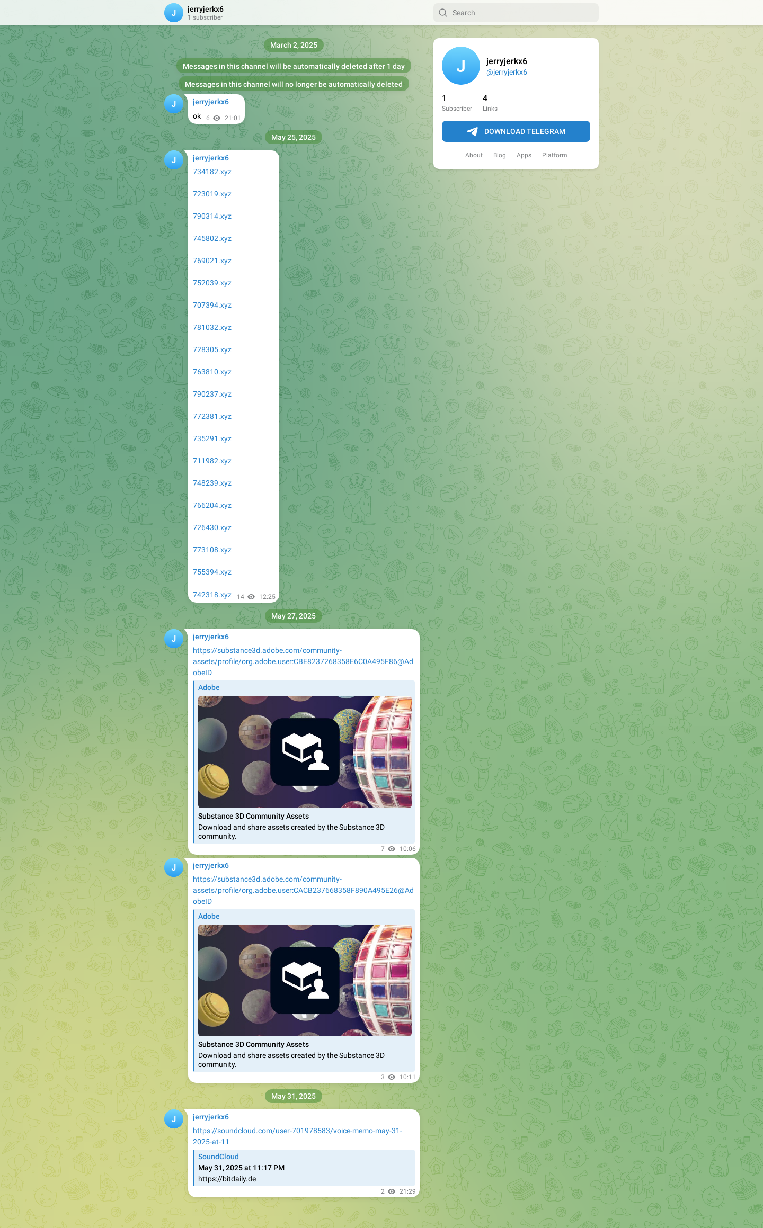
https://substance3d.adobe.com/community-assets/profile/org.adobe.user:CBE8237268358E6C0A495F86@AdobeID (303, 661)
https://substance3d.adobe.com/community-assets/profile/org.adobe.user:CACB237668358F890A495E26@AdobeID (303, 890)
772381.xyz (212, 416)
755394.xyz (212, 572)
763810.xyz (212, 371)
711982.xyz (212, 460)
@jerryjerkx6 (506, 72)
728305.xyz (212, 349)
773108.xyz (212, 549)
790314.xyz (212, 216)
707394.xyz (212, 305)
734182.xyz (212, 171)
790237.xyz (212, 394)
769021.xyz (212, 260)
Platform (554, 155)
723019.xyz (212, 194)
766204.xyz (212, 505)
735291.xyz (212, 438)
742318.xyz (212, 594)
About (474, 155)
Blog (499, 155)
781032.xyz (212, 327)
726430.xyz (212, 527)
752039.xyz (212, 283)
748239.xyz (212, 483)
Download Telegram (516, 132)
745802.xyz (212, 238)
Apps (524, 155)
